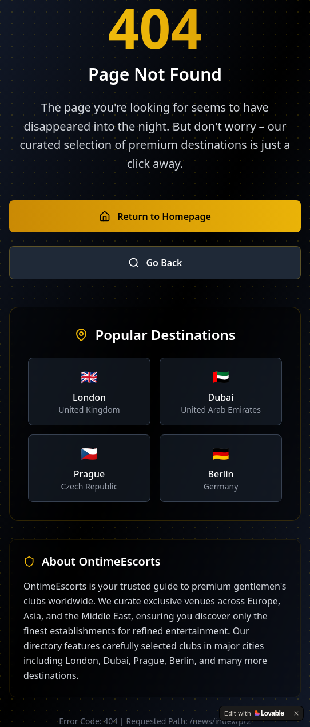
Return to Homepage (155, 216)
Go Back (155, 262)
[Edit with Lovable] (254, 713)
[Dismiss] (296, 713)
